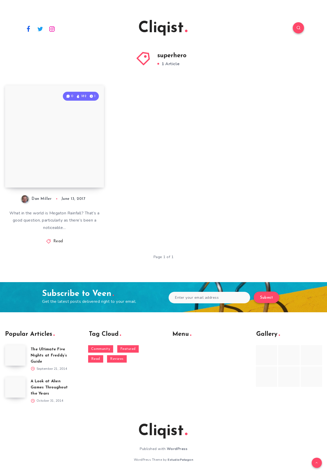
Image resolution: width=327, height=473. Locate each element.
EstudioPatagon (180, 460)
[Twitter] (40, 28)
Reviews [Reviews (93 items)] (117, 359)
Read (58, 241)
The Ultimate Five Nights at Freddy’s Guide (49, 356)
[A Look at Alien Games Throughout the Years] (15, 387)
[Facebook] (28, 28)
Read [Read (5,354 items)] (95, 359)
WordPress (177, 448)
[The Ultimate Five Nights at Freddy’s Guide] (15, 355)
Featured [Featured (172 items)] (128, 349)
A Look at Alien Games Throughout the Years (49, 387)
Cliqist (163, 28)
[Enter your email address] (209, 297)
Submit (266, 298)
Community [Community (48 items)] (100, 349)
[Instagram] (52, 28)
